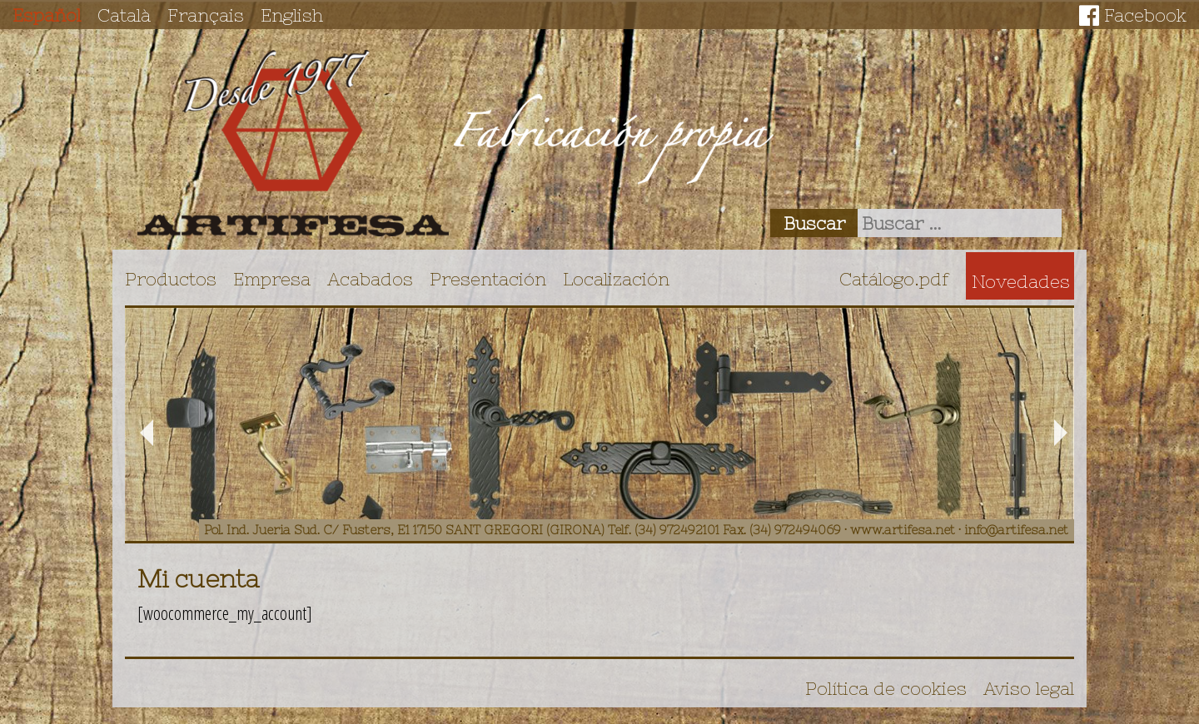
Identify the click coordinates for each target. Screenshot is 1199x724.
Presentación (488, 279)
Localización (616, 279)
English (292, 15)
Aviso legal (1028, 688)
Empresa (272, 279)
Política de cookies (886, 688)
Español (46, 15)
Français (205, 15)
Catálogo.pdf (894, 279)
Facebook (1145, 15)
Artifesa (293, 143)
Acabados (370, 279)
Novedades (1021, 281)
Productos (170, 279)
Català (124, 15)
